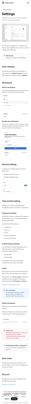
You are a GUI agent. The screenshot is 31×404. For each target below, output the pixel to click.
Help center (8, 3)
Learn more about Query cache (11, 284)
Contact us (9, 347)
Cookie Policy (12, 395)
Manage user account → (9, 384)
